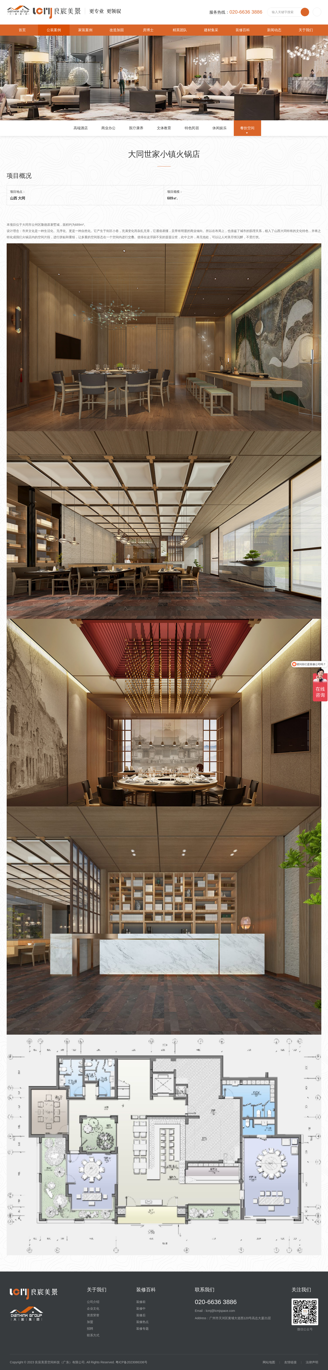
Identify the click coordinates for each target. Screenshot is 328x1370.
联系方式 (93, 1335)
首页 (22, 30)
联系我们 (204, 1289)
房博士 (148, 30)
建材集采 (211, 30)
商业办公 (108, 128)
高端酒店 (81, 128)
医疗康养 (136, 128)
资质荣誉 (93, 1315)
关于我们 (306, 30)
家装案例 (85, 30)
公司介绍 (93, 1302)
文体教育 (164, 128)
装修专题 (142, 1328)
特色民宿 (192, 128)
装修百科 (243, 30)
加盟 (90, 1322)
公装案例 (54, 30)
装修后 (141, 1315)
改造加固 (117, 30)
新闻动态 (274, 30)
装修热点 (142, 1322)
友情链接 (290, 1362)
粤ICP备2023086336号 (131, 1362)
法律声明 (312, 1362)
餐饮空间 (247, 128)
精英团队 (180, 30)
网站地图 (269, 1362)
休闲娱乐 (219, 128)
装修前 (141, 1302)
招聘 (90, 1328)
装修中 (141, 1308)
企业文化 (93, 1308)
